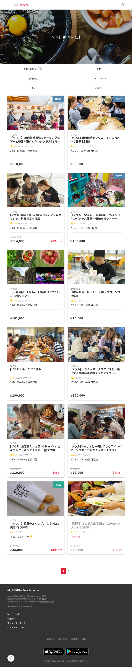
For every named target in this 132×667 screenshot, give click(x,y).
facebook (50, 638)
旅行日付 (33, 78)
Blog (84, 638)
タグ (33, 88)
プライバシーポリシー (17, 622)
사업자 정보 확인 (47, 601)
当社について (13, 614)
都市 (99, 69)
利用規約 (11, 618)
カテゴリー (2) (99, 78)
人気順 (98, 88)
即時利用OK (30, 69)
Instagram (63, 638)
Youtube (75, 638)
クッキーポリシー (15, 627)
